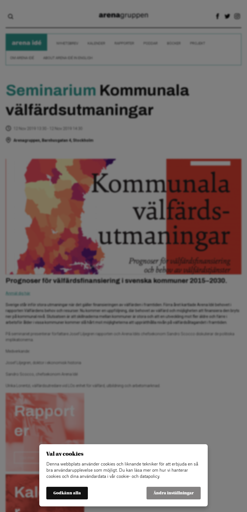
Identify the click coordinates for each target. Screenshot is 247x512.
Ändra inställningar (174, 493)
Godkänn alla (67, 493)
